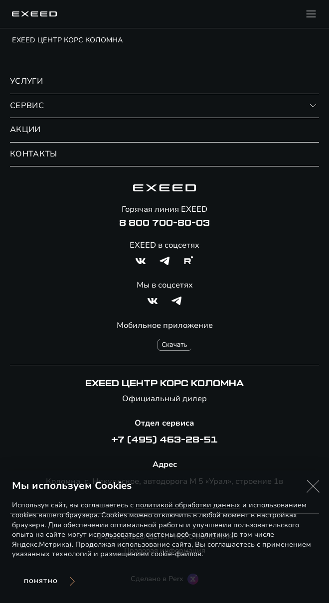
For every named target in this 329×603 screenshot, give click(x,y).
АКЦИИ (25, 129)
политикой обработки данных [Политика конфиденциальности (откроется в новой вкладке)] (188, 505)
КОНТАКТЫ (33, 154)
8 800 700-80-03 (164, 223)
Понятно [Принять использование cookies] (41, 581)
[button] (313, 486)
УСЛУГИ (26, 81)
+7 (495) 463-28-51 (164, 440)
